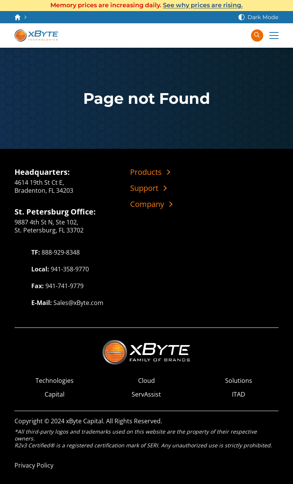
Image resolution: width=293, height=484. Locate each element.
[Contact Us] (209, 35)
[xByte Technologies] (36, 35)
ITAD (238, 394)
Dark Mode (263, 17)
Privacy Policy (33, 465)
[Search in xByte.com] (257, 35)
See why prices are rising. (203, 5)
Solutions (238, 381)
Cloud (146, 381)
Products (146, 172)
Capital (54, 394)
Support (144, 188)
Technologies (54, 381)
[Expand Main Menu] (274, 35)
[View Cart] (225, 35)
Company (147, 204)
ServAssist (146, 394)
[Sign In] (240, 35)
